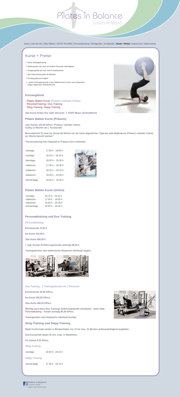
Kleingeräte (96, 44)
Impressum (137, 44)
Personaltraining (81, 44)
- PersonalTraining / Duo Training (43, 104)
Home (27, 44)
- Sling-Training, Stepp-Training (42, 107)
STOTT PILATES (64, 44)
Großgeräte (109, 44)
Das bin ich (36, 44)
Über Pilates (49, 44)
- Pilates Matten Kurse (37, 100)
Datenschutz (150, 44)
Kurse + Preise (123, 44)
